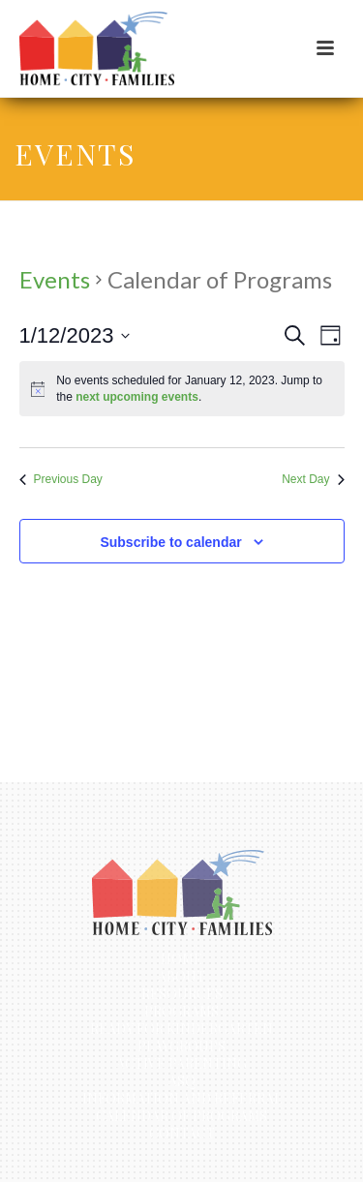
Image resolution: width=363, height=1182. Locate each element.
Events (54, 279)
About (181, 977)
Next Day (313, 479)
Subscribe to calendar (170, 542)
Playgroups (181, 1046)
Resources (182, 994)
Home (181, 959)
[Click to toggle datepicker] (75, 335)
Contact (182, 1133)
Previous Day (61, 479)
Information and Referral (182, 1098)
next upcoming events (137, 397)
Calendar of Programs (181, 1116)
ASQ (182, 1081)
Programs (181, 1011)
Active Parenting (181, 1064)
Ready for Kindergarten (181, 1029)
